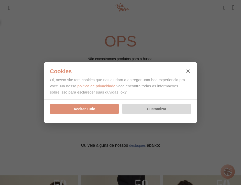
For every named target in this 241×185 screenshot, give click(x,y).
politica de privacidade (96, 86)
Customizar (156, 109)
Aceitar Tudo (84, 109)
